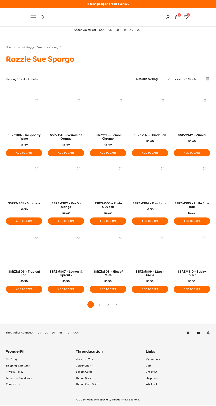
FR (124, 30)
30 (189, 79)
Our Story (11, 360)
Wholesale (152, 384)
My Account (153, 360)
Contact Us (13, 384)
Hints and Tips (84, 360)
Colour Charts (84, 366)
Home (9, 47)
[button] (202, 79)
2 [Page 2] (99, 305)
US (138, 30)
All (195, 79)
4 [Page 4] (117, 305)
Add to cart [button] (24, 153)
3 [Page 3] (108, 305)
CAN (102, 30)
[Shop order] (152, 79)
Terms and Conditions (19, 378)
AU (131, 30)
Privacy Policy (14, 372)
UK (110, 30)
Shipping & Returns (18, 366)
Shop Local (152, 378)
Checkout (151, 372)
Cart (148, 366)
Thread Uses (83, 378)
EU (117, 30)
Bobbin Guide (84, 372)
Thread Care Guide (87, 384)
